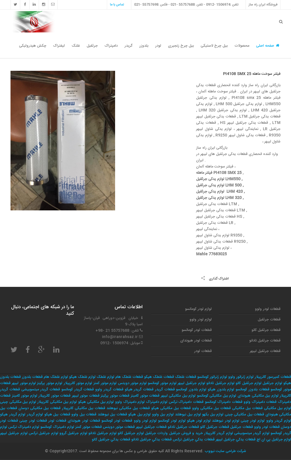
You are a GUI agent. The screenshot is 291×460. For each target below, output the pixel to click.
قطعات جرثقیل (269, 319)
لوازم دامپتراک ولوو (130, 402)
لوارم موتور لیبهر (24, 383)
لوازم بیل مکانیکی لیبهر (178, 396)
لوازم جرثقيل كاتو (131, 433)
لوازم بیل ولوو (163, 414)
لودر (158, 46)
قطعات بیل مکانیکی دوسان (39, 408)
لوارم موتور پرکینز (49, 383)
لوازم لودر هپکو (199, 421)
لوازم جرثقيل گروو (73, 433)
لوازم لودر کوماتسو (198, 309)
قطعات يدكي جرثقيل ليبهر (235, 439)
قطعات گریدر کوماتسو (77, 389)
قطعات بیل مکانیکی (247, 408)
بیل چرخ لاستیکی (214, 46)
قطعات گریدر (165, 389)
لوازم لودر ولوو (201, 319)
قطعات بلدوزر (32, 377)
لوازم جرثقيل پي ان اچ (274, 439)
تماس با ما (117, 4)
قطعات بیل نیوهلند (112, 414)
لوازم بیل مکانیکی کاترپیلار (57, 402)
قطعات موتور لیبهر (85, 396)
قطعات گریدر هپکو (139, 389)
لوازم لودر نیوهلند (225, 421)
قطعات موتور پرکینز (115, 396)
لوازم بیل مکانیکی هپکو (96, 402)
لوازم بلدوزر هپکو (221, 389)
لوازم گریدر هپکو (12, 414)
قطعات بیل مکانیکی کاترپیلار (83, 408)
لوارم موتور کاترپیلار (78, 383)
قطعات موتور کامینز (145, 396)
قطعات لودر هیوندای (196, 340)
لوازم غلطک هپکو (82, 377)
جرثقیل (92, 46)
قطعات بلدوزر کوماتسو (252, 389)
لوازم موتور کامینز (24, 396)
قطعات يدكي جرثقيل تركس (194, 439)
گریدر (128, 46)
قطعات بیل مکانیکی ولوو (211, 408)
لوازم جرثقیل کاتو (248, 383)
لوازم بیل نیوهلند (188, 414)
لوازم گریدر (35, 414)
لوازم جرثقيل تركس (43, 433)
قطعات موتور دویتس (119, 427)
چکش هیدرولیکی (32, 46)
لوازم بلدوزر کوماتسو (191, 389)
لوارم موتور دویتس (132, 383)
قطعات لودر (203, 351)
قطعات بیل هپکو (57, 414)
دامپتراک (111, 46)
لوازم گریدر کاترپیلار (218, 433)
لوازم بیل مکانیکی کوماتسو (216, 396)
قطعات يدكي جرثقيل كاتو (111, 439)
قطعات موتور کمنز (88, 427)
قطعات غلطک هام (129, 377)
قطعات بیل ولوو (83, 414)
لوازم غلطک (105, 377)
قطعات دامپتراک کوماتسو (223, 402)
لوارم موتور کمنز (105, 383)
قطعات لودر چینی (33, 421)
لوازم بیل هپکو (139, 414)
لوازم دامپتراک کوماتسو (57, 427)
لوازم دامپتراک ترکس (23, 427)
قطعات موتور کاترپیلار (54, 396)
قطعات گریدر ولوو (109, 389)
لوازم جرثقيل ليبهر (14, 433)
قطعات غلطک (185, 377)
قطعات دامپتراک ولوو (260, 402)
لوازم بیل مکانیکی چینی (18, 402)
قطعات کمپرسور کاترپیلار (273, 377)
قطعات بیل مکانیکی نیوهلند (128, 408)
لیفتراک (59, 46)
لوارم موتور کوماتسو (162, 383)
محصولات (241, 46)
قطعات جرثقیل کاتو (265, 330)
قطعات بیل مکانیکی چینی (244, 414)
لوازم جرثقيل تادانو (102, 433)
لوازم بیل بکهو (212, 414)
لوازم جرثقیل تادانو (220, 383)
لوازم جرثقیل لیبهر (191, 383)
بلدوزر (143, 46)
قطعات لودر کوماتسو (197, 330)
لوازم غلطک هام (56, 377)
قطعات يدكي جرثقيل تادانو (151, 439)
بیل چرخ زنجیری (181, 46)
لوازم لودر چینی (253, 421)
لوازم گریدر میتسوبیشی (251, 433)
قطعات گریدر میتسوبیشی (40, 389)
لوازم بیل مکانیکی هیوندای (258, 396)
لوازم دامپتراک (157, 402)
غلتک (76, 46)
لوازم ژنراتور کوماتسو (212, 377)
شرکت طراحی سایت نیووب (224, 451)
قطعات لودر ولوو (267, 309)
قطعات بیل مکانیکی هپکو (171, 408)
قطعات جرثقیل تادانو (264, 340)
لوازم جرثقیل (272, 383)
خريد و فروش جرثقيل (186, 433)
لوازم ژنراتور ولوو (240, 377)
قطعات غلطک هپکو (159, 377)
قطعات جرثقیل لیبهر (265, 351)
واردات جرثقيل (156, 433)
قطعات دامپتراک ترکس (186, 402)
